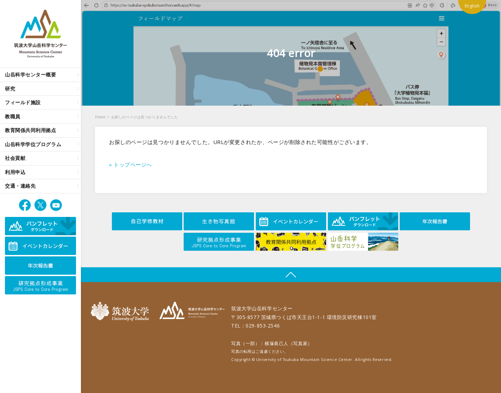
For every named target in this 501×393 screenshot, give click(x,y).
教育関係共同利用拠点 (30, 130)
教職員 (12, 116)
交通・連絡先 (20, 185)
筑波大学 (121, 311)
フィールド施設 (23, 102)
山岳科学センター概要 (30, 74)
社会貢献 (15, 158)
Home (100, 116)
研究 (10, 88)
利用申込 (15, 172)
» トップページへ (130, 164)
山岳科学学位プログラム (33, 144)
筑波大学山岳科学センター (191, 311)
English (472, 6)
